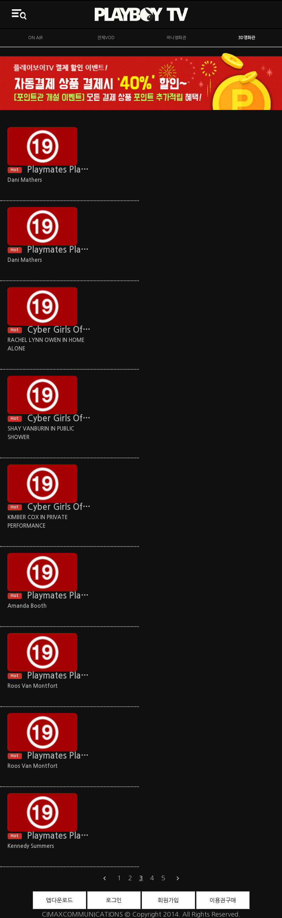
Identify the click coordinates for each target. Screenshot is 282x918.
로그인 (114, 900)
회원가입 (168, 900)
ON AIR (35, 38)
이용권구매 (222, 900)
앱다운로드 (59, 900)
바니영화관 (176, 38)
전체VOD (106, 38)
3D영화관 (246, 38)
